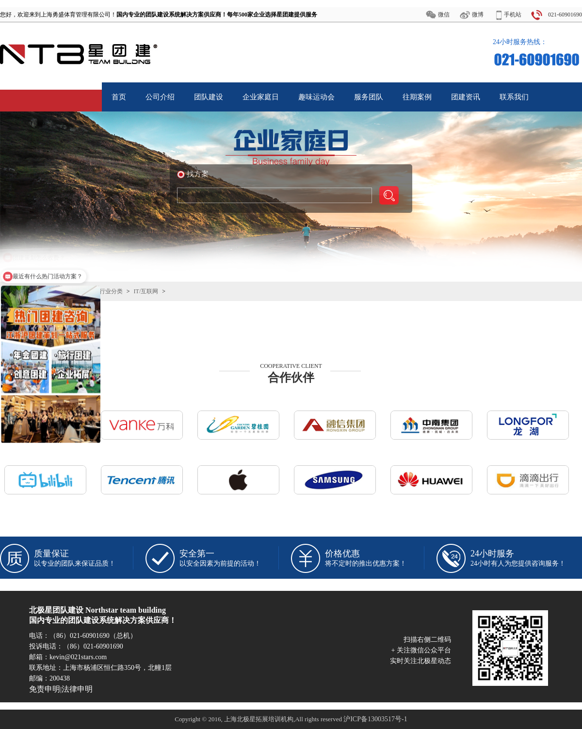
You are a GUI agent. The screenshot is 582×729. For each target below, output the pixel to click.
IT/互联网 (146, 291)
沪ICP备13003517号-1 (375, 719)
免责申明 (44, 689)
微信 (444, 14)
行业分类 (111, 291)
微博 (478, 14)
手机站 (512, 14)
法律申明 (77, 689)
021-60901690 (565, 14)
